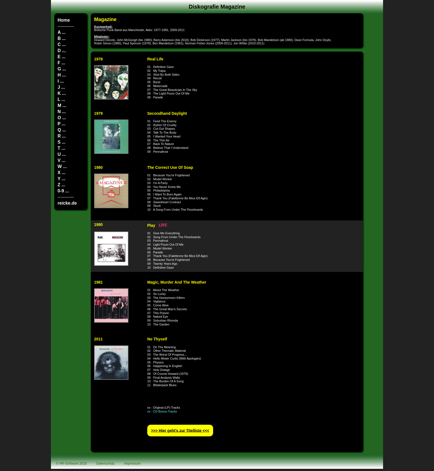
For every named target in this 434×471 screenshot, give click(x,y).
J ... (61, 87)
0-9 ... (63, 191)
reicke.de (67, 203)
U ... (62, 154)
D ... (62, 50)
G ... (62, 69)
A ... (62, 32)
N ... (62, 111)
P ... (61, 123)
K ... (62, 93)
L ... (61, 99)
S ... (61, 142)
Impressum (132, 463)
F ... (61, 62)
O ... (62, 117)
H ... (62, 75)
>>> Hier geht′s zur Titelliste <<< (180, 430)
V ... (61, 160)
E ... (61, 56)
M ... (62, 105)
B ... (62, 38)
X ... (61, 172)
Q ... (62, 130)
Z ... (61, 184)
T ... (61, 148)
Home (64, 20)
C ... (62, 44)
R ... (62, 136)
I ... (61, 81)
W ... (62, 166)
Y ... (61, 178)
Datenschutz (105, 463)
